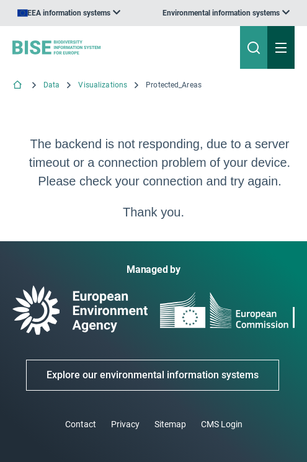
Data (51, 85)
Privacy (125, 424)
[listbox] (226, 13)
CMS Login (221, 424)
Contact (80, 424)
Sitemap (170, 424)
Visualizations (102, 85)
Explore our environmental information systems (153, 375)
